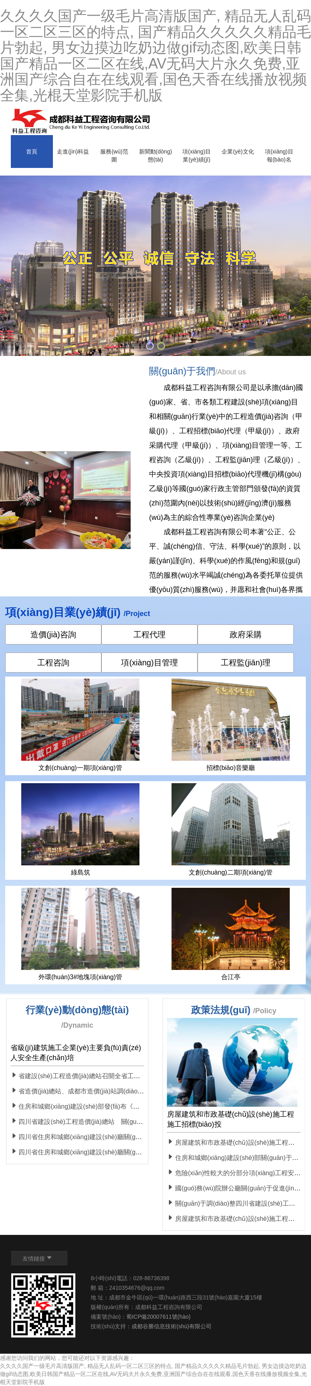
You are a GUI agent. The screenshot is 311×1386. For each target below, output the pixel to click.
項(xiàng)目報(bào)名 (279, 155)
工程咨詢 (53, 662)
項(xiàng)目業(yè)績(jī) (196, 155)
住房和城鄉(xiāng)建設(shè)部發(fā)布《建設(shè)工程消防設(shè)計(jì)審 (118, 1106)
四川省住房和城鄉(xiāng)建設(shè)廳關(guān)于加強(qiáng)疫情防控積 (115, 1136)
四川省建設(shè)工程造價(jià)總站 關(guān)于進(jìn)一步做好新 (106, 1121)
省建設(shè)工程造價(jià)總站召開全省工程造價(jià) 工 (91, 1076)
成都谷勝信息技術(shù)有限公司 (172, 1326)
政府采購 (246, 634)
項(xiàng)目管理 (149, 662)
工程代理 (149, 634)
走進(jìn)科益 (73, 151)
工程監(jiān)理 (246, 662)
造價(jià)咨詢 (53, 634)
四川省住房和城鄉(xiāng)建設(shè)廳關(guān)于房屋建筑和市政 (105, 1152)
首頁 (31, 151)
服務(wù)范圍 (114, 155)
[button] (150, 346)
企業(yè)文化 (238, 151)
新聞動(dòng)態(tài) (155, 155)
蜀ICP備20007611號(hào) (158, 1316)
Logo (81, 121)
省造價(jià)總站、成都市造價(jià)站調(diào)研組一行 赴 (92, 1091)
